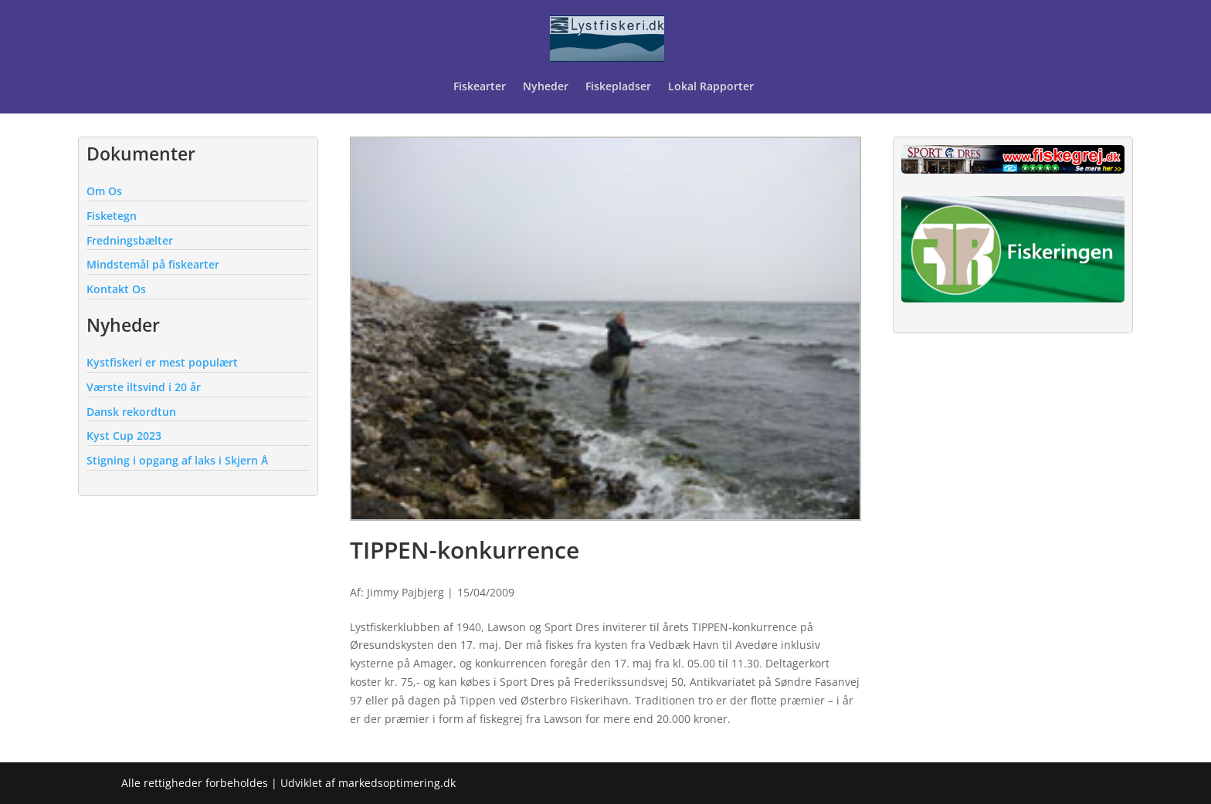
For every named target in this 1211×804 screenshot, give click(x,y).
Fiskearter (479, 87)
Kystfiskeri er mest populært (162, 362)
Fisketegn (111, 215)
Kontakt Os (116, 289)
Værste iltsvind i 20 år (143, 387)
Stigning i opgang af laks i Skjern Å (177, 460)
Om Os (104, 191)
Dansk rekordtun (131, 411)
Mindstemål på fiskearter (152, 264)
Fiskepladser (618, 87)
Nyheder (545, 87)
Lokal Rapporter (712, 87)
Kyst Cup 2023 (123, 435)
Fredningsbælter (129, 240)
